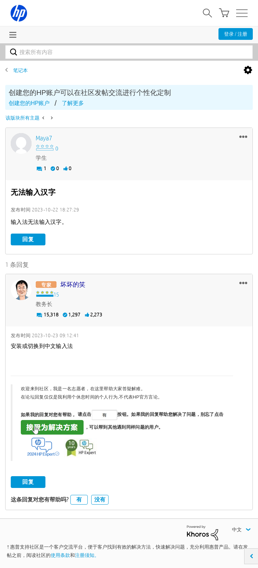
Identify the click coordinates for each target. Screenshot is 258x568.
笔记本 (20, 70)
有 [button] (79, 499)
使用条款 (60, 555)
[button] (243, 136)
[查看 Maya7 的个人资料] (44, 138)
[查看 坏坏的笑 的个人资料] (72, 284)
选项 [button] (248, 70)
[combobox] (129, 52)
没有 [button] (99, 499)
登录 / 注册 (235, 34)
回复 (28, 239)
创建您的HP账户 (29, 103)
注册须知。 (87, 555)
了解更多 (73, 103)
